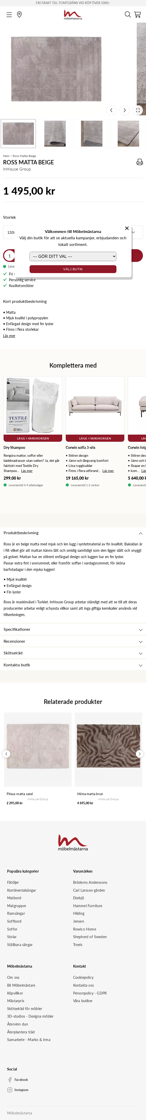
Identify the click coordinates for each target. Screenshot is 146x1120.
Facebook (21, 1080)
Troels (77, 944)
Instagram (21, 1090)
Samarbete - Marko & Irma (28, 1039)
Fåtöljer (13, 882)
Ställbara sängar (20, 944)
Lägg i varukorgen (33, 438)
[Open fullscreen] (138, 110)
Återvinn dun (17, 1024)
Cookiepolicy (83, 977)
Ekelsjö (78, 898)
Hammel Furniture (87, 906)
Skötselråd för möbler (24, 1008)
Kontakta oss (83, 985)
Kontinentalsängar (21, 890)
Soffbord (14, 921)
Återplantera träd (21, 1032)
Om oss (13, 977)
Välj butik (73, 269)
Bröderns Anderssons (90, 882)
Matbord (14, 898)
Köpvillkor (15, 993)
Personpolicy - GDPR (90, 993)
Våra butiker (82, 1001)
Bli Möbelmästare (21, 985)
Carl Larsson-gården (89, 890)
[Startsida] (73, 14)
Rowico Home (84, 929)
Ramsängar (16, 913)
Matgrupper (16, 906)
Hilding (78, 913)
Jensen (78, 921)
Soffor (12, 929)
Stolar (12, 937)
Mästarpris (15, 1001)
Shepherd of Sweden (90, 937)
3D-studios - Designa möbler (30, 1016)
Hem (6, 156)
